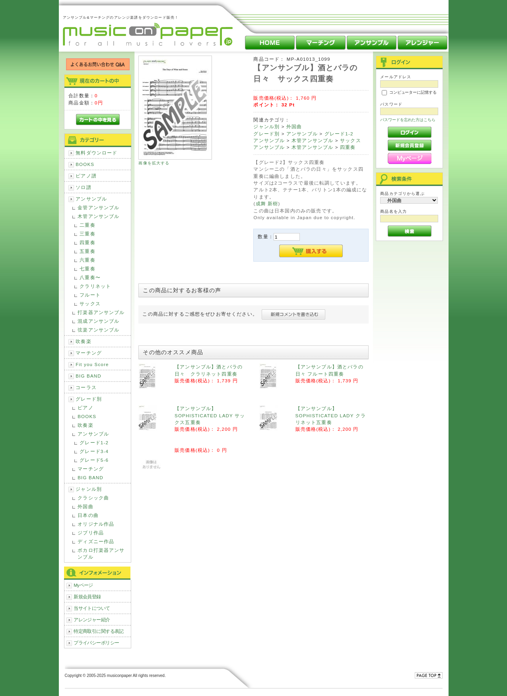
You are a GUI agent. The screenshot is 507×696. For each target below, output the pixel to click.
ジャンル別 (89, 489)
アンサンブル (91, 198)
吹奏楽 (83, 341)
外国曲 (85, 506)
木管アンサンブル (98, 216)
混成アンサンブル (98, 321)
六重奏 (87, 259)
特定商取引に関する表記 (99, 631)
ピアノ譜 (86, 175)
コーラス (86, 387)
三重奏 (87, 233)
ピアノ (85, 407)
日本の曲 (88, 515)
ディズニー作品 (96, 541)
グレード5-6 (94, 460)
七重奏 (87, 268)
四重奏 (87, 242)
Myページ (83, 585)
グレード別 (89, 398)
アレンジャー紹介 (92, 619)
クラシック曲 (93, 497)
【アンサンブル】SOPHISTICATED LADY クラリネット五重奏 (330, 415)
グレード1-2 (94, 442)
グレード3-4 (94, 451)
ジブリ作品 (91, 532)
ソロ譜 (83, 187)
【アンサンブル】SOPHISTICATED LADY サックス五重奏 (210, 415)
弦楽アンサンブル (98, 329)
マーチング (89, 352)
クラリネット (95, 286)
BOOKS (85, 164)
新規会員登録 (87, 596)
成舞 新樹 (267, 203)
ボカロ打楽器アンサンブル (101, 553)
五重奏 (87, 251)
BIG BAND (88, 375)
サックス (90, 303)
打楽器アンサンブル (101, 312)
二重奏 (87, 225)
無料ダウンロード (96, 152)
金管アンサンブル (98, 207)
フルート (90, 294)
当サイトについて (92, 608)
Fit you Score (92, 364)
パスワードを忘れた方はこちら (407, 120)
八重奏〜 (90, 277)
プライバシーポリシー (96, 642)
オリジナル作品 (96, 523)
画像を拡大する (153, 163)
